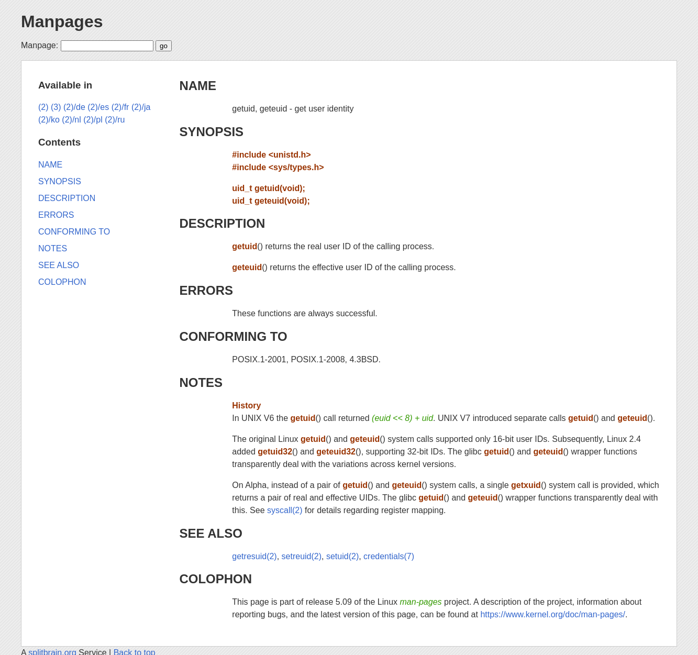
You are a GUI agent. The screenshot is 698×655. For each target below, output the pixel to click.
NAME (197, 86)
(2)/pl (92, 119)
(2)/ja (140, 107)
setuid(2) (342, 556)
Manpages (62, 21)
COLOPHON (215, 579)
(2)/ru (115, 119)
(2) (43, 107)
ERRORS (206, 290)
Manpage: (39, 45)
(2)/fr (120, 107)
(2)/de (74, 107)
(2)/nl (71, 119)
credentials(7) (388, 556)
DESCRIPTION (222, 223)
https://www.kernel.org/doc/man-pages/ (552, 614)
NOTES (201, 382)
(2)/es (98, 107)
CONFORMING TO (233, 336)
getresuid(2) (254, 556)
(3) (56, 107)
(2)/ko (49, 119)
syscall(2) (285, 510)
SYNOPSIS (211, 132)
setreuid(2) (302, 556)
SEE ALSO (210, 533)
